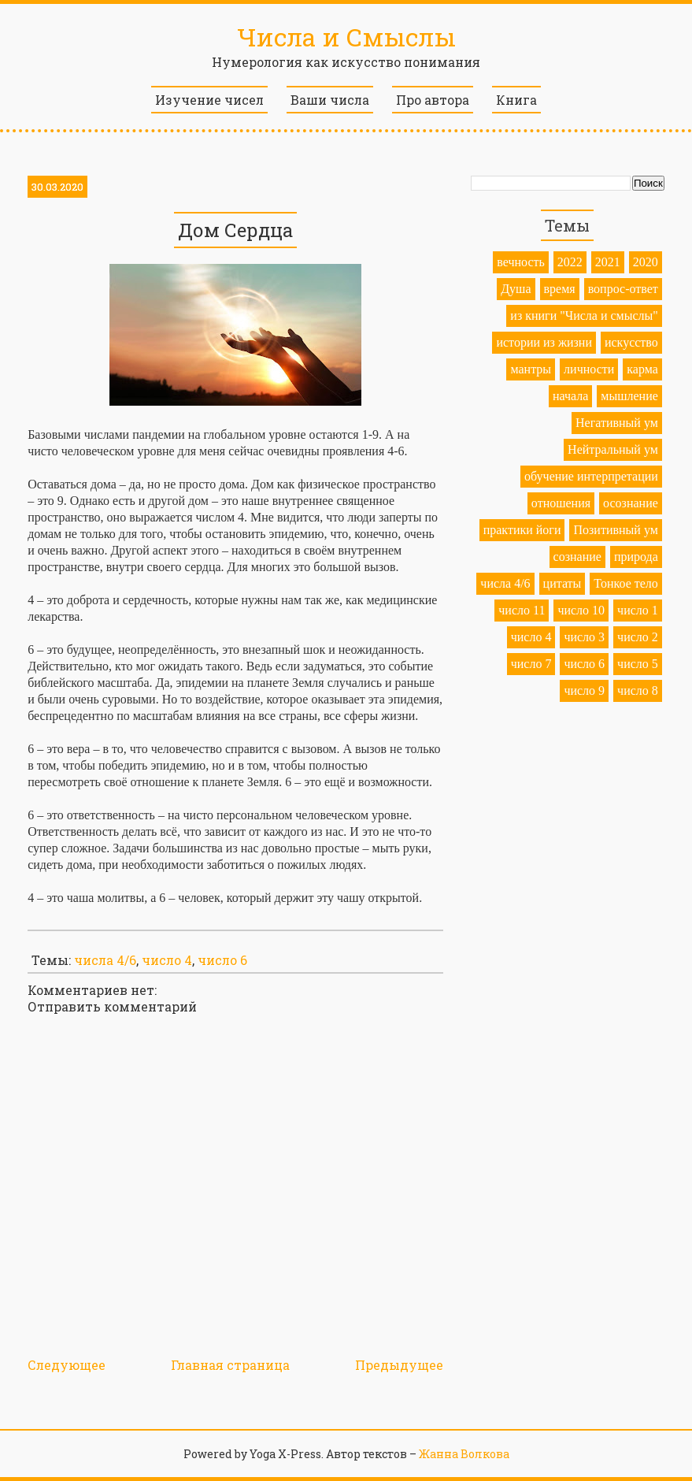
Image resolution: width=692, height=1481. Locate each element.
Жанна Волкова (464, 1453)
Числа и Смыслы (346, 37)
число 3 (584, 637)
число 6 (222, 960)
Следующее (66, 1365)
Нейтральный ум (613, 449)
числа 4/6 (105, 960)
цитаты (562, 583)
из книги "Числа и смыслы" (584, 315)
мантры (530, 369)
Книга (516, 99)
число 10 (581, 610)
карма (642, 369)
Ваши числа (329, 99)
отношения (560, 503)
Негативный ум (616, 422)
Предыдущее (399, 1365)
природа (636, 556)
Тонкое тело (625, 583)
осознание (630, 503)
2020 (645, 262)
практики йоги (522, 529)
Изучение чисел (209, 99)
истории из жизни (544, 342)
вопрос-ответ (623, 288)
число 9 (584, 690)
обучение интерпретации (591, 476)
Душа (516, 288)
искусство (631, 342)
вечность (521, 262)
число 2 (637, 637)
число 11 (521, 610)
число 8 (637, 690)
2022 (570, 262)
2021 (607, 262)
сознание (577, 556)
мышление (629, 396)
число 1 (637, 610)
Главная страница (230, 1365)
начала (570, 396)
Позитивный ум (615, 529)
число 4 (167, 960)
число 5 (637, 663)
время (559, 288)
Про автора (432, 99)
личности (589, 369)
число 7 (531, 663)
